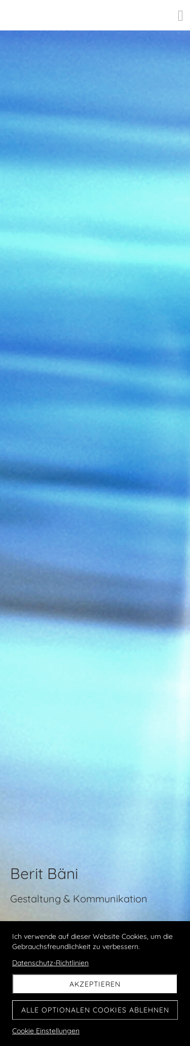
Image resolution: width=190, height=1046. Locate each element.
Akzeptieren (95, 984)
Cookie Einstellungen (46, 1030)
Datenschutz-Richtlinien (50, 962)
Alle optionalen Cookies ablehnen (95, 1010)
